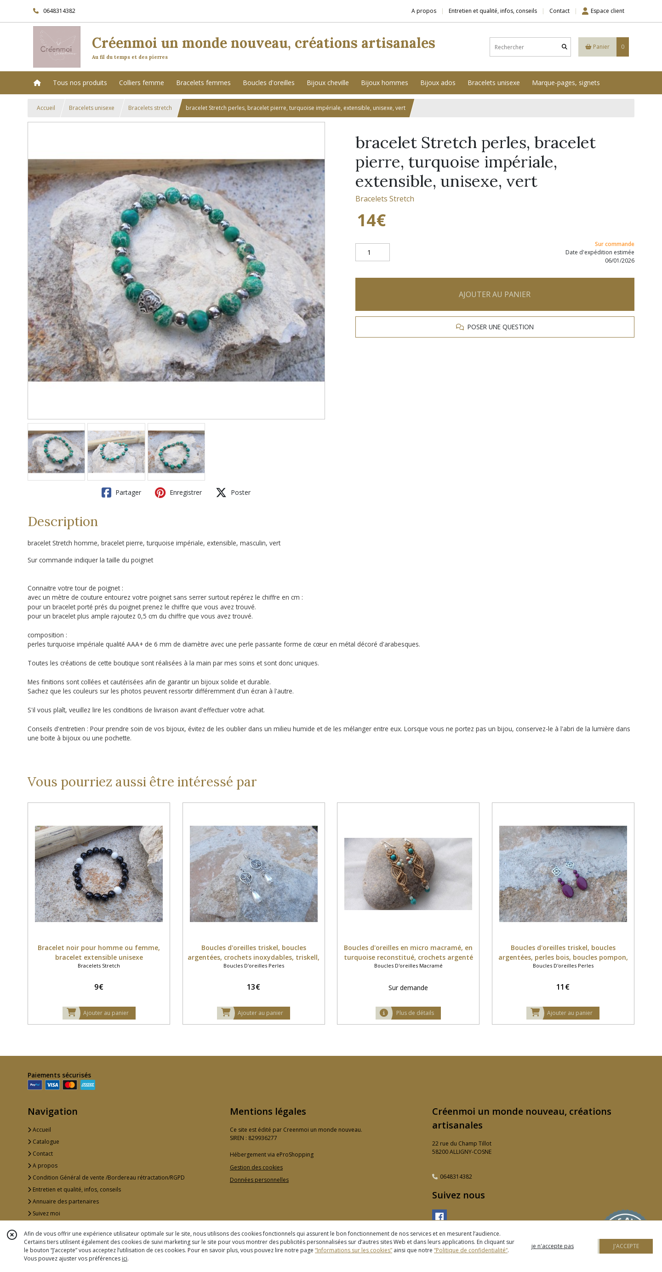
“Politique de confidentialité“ (471, 1250)
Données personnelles (259, 1180)
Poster (233, 492)
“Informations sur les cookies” (353, 1250)
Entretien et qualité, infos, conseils (74, 1189)
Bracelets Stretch (384, 199)
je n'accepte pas (552, 1246)
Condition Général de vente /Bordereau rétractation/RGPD (106, 1177)
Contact (559, 11)
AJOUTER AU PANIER (495, 294)
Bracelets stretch (150, 108)
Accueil (46, 108)
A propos (42, 1165)
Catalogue (43, 1142)
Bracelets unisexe (91, 108)
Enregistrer (178, 492)
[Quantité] (372, 252)
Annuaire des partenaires (63, 1201)
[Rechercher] (565, 47)
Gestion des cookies (256, 1167)
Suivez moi (44, 1213)
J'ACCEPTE (626, 1246)
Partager (121, 492)
